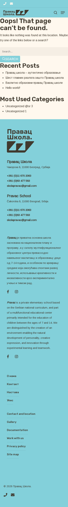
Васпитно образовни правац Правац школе (34, 82)
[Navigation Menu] (63, 12)
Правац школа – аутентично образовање (33, 72)
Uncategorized (14, 111)
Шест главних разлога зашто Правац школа (34, 77)
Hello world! (12, 87)
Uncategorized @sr (17, 106)
